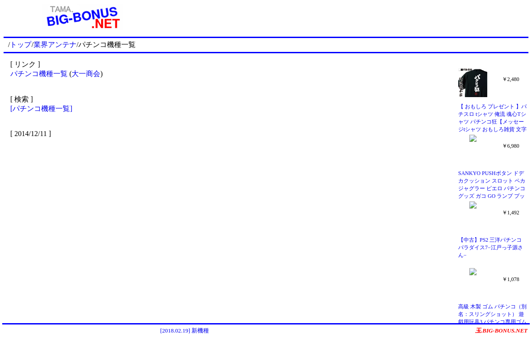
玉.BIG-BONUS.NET (501, 330)
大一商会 (86, 73)
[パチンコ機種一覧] (41, 108)
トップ (20, 44)
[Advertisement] (344, 17)
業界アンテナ (55, 44)
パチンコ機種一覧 (39, 73)
